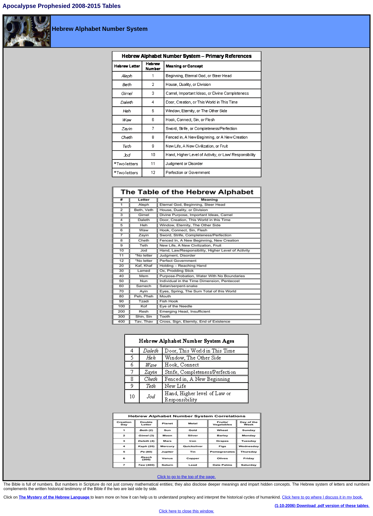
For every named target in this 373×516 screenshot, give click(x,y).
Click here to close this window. (186, 511)
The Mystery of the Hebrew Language (54, 497)
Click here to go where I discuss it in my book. (322, 497)
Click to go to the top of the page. (186, 477)
